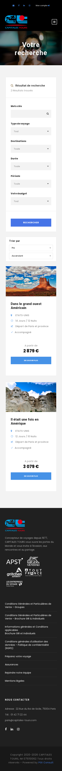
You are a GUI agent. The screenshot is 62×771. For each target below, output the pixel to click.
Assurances (11, 664)
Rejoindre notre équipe (18, 672)
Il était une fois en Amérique (25, 421)
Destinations (18, 141)
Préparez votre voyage (18, 656)
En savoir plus (31, 360)
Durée (14, 158)
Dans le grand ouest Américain (26, 306)
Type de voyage (20, 123)
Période (15, 176)
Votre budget (19, 193)
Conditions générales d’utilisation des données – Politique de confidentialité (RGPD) (27, 645)
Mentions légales (14, 680)
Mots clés (16, 106)
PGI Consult (46, 762)
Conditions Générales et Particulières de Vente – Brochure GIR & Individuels (28, 617)
